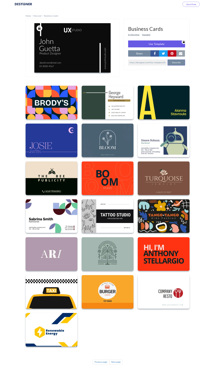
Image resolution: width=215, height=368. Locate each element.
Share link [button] (176, 62)
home (28, 16)
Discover (38, 16)
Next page (116, 362)
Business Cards (51, 16)
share (139, 53)
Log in (174, 4)
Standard (146, 34)
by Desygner (133, 34)
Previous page (100, 362)
